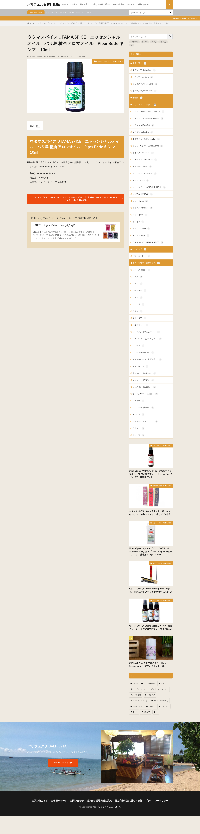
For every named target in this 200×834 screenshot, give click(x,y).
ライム (137, 297)
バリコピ (71, 12)
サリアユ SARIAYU (143, 194)
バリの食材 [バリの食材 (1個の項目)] (137, 695)
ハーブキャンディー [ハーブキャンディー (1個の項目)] (140, 689)
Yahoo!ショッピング (63, 762)
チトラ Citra (141, 180)
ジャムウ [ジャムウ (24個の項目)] (164, 683)
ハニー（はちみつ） (143, 352)
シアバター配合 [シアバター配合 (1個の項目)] (149, 683)
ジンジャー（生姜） (143, 380)
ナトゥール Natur (142, 166)
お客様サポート (59, 800)
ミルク (137, 311)
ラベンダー (139, 290)
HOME (32, 23)
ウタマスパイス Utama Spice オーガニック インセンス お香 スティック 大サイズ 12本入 (150, 590)
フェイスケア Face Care (145, 84)
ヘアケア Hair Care (143, 77)
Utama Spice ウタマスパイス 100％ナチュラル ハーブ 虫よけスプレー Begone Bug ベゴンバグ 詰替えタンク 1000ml (150, 551)
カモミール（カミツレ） (145, 421)
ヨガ (89, 12)
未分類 (137, 97)
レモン (137, 283)
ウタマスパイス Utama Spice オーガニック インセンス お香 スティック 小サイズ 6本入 (150, 513)
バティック (81, 12)
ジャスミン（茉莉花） (144, 387)
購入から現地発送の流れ (99, 800)
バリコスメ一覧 (69, 4)
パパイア (138, 345)
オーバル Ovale (141, 228)
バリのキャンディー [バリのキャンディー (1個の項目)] (160, 689)
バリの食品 (118, 4)
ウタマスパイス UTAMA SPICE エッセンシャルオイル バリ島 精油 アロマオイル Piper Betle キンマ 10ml (127, 23)
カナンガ (138, 428)
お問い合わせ (143, 4)
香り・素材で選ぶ (101, 4)
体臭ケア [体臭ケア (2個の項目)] (146, 712)
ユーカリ (138, 304)
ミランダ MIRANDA (143, 125)
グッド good (140, 214)
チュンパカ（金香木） (144, 373)
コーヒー (138, 400)
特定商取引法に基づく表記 (128, 800)
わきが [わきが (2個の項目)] (135, 683)
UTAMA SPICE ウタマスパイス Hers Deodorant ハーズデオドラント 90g (148, 664)
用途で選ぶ (84, 4)
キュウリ (138, 414)
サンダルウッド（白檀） (145, 394)
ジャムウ (62, 12)
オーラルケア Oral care (145, 90)
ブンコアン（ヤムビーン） (146, 332)
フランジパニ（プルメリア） (147, 338)
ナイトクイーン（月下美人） (147, 359)
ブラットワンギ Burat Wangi (148, 146)
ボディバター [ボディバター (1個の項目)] (137, 706)
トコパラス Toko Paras (145, 173)
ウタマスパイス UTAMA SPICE (70, 23)
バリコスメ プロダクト (46, 23)
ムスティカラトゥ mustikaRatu (148, 118)
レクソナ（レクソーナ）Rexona (148, 111)
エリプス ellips (141, 235)
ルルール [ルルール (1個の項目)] (151, 706)
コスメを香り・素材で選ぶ (146, 263)
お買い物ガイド (40, 800)
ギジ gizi (138, 221)
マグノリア (139, 318)
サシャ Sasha (140, 201)
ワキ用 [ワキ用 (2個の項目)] (135, 712)
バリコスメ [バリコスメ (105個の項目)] (151, 695)
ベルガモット (140, 325)
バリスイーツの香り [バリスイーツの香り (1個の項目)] (160, 701)
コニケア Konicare (143, 208)
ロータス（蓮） (141, 270)
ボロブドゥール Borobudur (146, 139)
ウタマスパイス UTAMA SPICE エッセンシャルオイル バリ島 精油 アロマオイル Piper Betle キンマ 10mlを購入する (75, 198)
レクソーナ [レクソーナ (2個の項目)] (165, 706)
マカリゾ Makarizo (143, 132)
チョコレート (140, 366)
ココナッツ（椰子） (143, 407)
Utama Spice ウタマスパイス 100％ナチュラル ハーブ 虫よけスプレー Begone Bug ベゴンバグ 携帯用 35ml (150, 474)
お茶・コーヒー (141, 256)
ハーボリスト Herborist (145, 159)
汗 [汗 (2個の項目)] (157, 712)
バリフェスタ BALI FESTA (43, 4)
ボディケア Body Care (144, 70)
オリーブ (138, 435)
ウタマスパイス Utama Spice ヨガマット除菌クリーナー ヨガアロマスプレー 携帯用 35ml (150, 627)
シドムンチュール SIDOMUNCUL (149, 187)
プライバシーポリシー (156, 800)
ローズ (137, 276)
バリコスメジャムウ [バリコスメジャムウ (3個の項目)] (140, 701)
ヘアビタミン (51, 12)
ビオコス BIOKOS (143, 152)
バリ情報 (130, 4)
